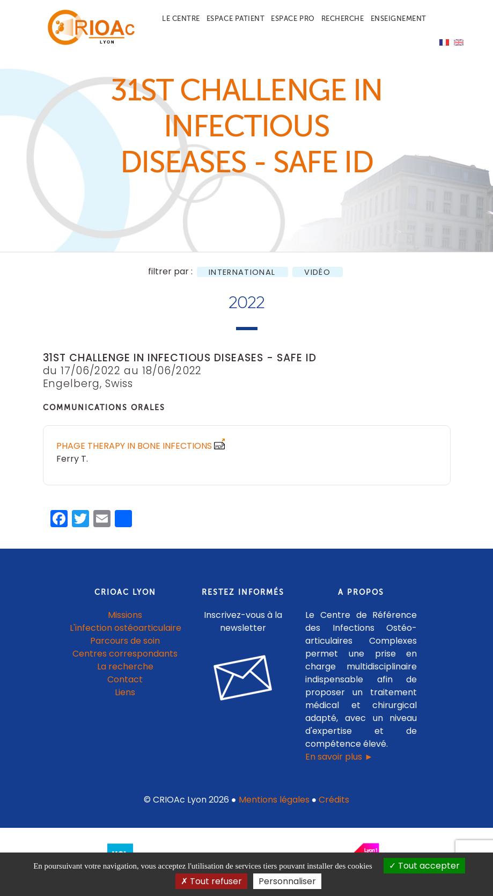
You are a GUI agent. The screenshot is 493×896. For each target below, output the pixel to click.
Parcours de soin (125, 646)
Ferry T (71, 464)
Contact (125, 685)
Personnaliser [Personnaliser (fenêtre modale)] (287, 881)
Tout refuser (211, 881)
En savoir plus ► (339, 762)
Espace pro (292, 18)
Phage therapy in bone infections (134, 452)
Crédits (334, 805)
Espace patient (235, 18)
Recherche (342, 18)
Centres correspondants (125, 659)
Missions (125, 621)
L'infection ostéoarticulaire (125, 634)
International (242, 278)
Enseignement (398, 18)
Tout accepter (424, 865)
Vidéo (317, 278)
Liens (125, 698)
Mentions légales (274, 805)
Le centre (181, 18)
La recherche (125, 672)
